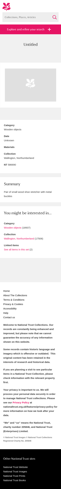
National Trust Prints (14, 475)
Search (54, 16)
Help (5, 313)
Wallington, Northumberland (19, 238)
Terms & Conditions (13, 299)
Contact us (9, 317)
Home (6, 291)
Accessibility (10, 308)
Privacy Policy (21, 402)
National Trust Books (14, 480)
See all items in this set (16, 249)
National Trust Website (15, 467)
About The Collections (15, 295)
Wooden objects (12, 227)
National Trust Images (15, 471)
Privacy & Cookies (13, 304)
